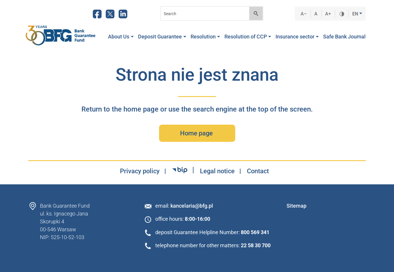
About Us (121, 37)
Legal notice (217, 171)
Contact (258, 171)
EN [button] (355, 14)
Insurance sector (297, 37)
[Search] (203, 13)
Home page (197, 133)
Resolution (205, 37)
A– (304, 14)
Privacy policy (140, 171)
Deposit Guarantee (162, 37)
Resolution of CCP (247, 37)
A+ (328, 14)
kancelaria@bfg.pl (191, 206)
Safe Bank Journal (344, 37)
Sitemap (296, 206)
